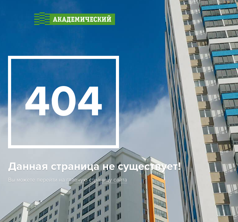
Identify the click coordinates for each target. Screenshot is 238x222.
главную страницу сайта (96, 180)
